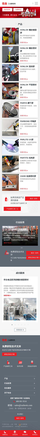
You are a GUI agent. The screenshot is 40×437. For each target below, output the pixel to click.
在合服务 (7, 388)
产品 (6, 378)
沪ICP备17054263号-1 (21, 426)
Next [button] (39, 12)
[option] (20, 12)
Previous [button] (1, 12)
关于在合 (7, 393)
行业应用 (7, 383)
